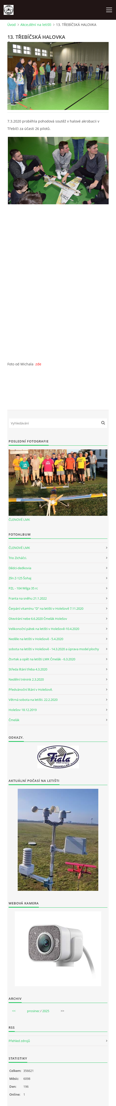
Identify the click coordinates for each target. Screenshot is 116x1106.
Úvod (11, 24)
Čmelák (14, 720)
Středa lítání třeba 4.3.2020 (28, 669)
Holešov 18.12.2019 (23, 710)
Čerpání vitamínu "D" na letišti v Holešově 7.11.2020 (46, 608)
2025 (45, 1011)
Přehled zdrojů (19, 1041)
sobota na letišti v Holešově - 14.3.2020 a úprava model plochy (54, 649)
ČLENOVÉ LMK (19, 519)
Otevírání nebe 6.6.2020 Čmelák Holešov (38, 618)
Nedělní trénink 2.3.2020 (26, 679)
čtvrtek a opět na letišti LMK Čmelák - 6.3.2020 (42, 659)
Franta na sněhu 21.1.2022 (28, 598)
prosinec (33, 1011)
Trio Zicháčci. (18, 558)
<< (13, 1011)
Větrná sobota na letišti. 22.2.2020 (33, 699)
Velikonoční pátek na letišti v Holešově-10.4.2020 (44, 628)
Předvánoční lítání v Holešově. (31, 689)
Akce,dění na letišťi (35, 24)
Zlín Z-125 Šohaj (20, 578)
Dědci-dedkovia (20, 568)
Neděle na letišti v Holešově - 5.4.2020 (36, 639)
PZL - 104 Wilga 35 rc (23, 588)
